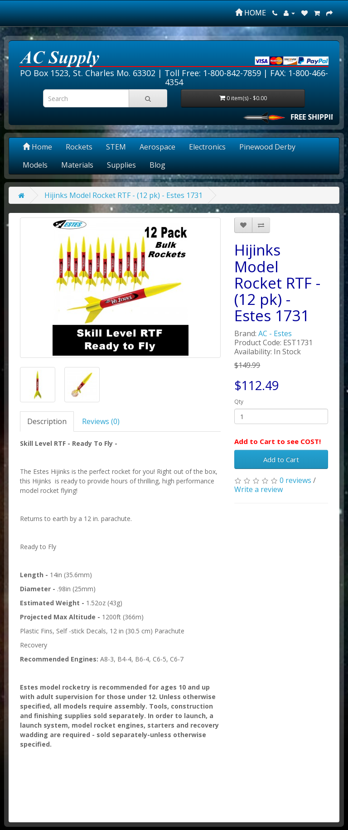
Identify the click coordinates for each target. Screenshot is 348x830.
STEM (116, 147)
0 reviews (295, 480)
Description (47, 421)
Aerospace (157, 147)
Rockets (79, 147)
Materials (77, 165)
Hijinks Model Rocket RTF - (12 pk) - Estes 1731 (123, 195)
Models (35, 165)
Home (37, 147)
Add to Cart (281, 459)
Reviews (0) (101, 421)
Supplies (121, 165)
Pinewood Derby (267, 147)
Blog (157, 165)
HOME (250, 13)
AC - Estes (275, 333)
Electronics (207, 147)
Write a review (258, 489)
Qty (238, 401)
